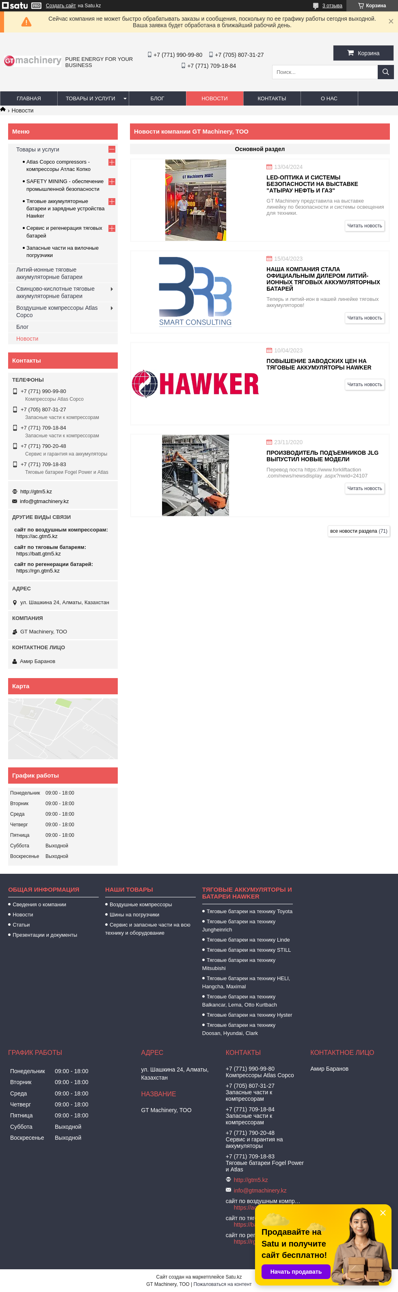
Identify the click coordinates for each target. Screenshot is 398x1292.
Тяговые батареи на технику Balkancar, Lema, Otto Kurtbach (239, 1001)
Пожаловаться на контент (222, 1284)
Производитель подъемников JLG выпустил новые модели (322, 455)
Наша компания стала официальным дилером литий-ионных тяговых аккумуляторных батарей (323, 279)
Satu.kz (233, 1277)
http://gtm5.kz (36, 491)
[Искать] (386, 72)
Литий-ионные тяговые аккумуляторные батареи (49, 273)
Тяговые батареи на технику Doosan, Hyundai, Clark (239, 1029)
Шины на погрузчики (134, 915)
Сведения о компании (39, 904)
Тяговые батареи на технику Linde (248, 940)
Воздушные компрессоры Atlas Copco (57, 311)
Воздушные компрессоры (141, 904)
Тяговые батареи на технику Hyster (249, 1015)
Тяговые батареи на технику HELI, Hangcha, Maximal (246, 982)
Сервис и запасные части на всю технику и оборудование (147, 929)
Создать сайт (61, 6)
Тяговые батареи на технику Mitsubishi (239, 964)
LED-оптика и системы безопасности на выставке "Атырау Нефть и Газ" (312, 184)
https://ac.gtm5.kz (37, 536)
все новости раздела (353, 531)
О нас (329, 98)
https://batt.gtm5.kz (38, 554)
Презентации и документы (45, 935)
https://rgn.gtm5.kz (38, 571)
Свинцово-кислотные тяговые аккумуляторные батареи (55, 292)
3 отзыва (332, 6)
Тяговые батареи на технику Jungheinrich (239, 925)
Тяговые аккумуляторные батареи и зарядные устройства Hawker (65, 208)
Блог (157, 98)
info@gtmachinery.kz (44, 501)
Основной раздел (260, 149)
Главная (29, 98)
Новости (214, 98)
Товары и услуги (90, 98)
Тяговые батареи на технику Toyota (249, 911)
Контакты (271, 98)
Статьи (21, 925)
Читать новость (364, 226)
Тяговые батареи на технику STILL (249, 950)
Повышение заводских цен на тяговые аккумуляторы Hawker (318, 364)
